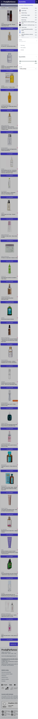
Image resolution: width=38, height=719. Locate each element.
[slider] (20, 61)
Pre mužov (23, 47)
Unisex (22, 50)
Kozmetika (21, 5)
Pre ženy (23, 45)
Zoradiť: (20, 66)
